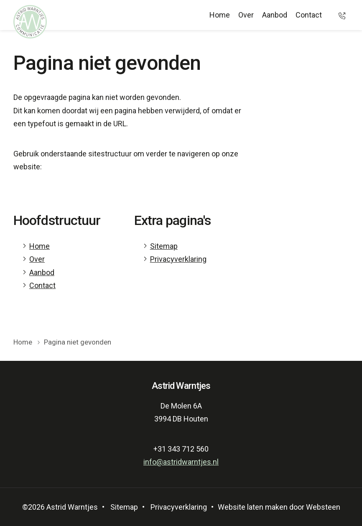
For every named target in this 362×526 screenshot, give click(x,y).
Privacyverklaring (178, 259)
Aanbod (274, 14)
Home (219, 14)
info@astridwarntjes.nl (181, 461)
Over (246, 14)
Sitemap (164, 246)
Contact (309, 14)
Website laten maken (253, 507)
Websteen (323, 507)
